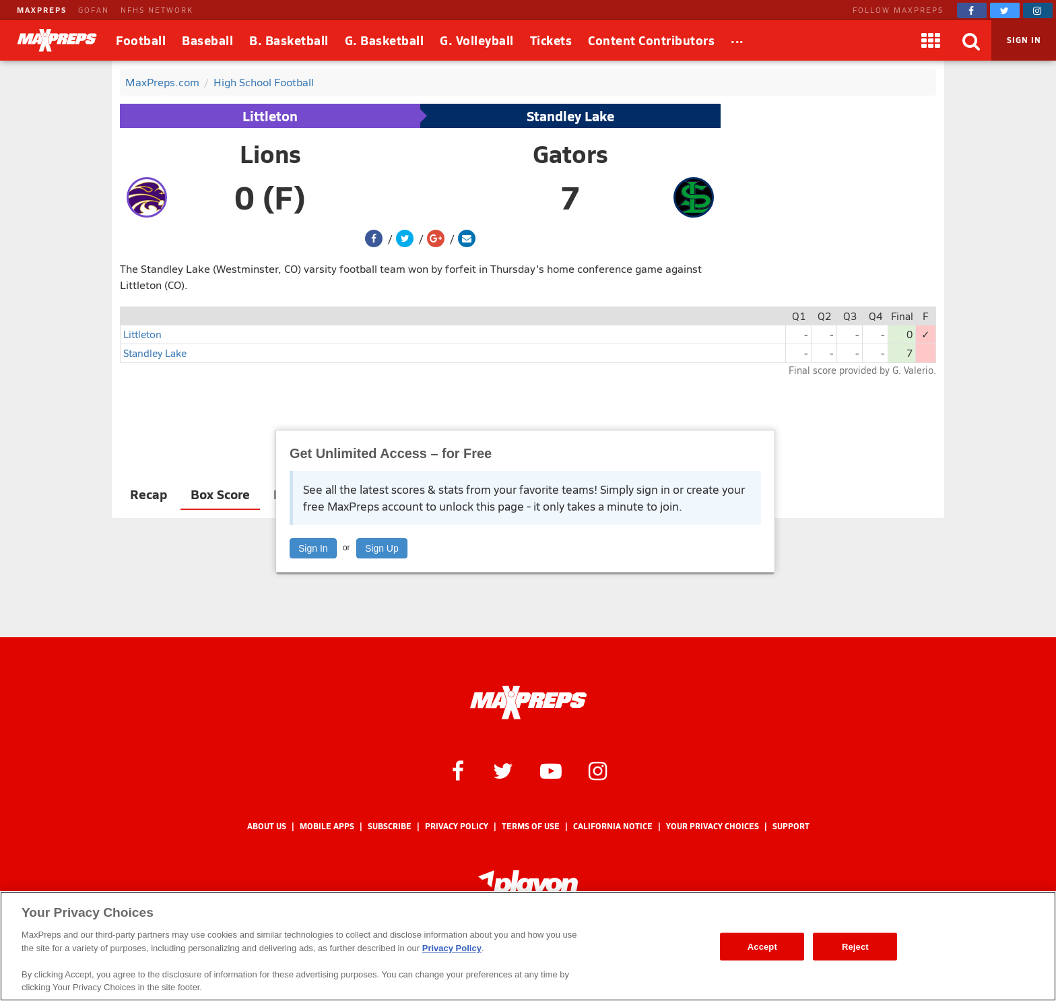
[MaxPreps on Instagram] (1038, 10)
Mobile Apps (327, 826)
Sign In (313, 548)
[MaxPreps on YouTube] (551, 770)
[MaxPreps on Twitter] (1005, 10)
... (737, 38)
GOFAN (93, 10)
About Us (266, 826)
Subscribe (389, 826)
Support (791, 826)
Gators (570, 153)
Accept (762, 946)
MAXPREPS (42, 10)
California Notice (613, 826)
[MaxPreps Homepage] (528, 702)
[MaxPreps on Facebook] (972, 10)
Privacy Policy (456, 826)
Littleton (270, 115)
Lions (270, 153)
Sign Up (382, 548)
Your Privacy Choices (712, 826)
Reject (855, 946)
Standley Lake (570, 115)
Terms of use (531, 826)
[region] (528, 946)
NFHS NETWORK (157, 10)
